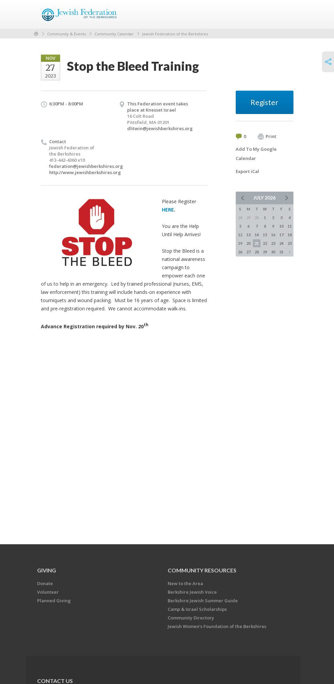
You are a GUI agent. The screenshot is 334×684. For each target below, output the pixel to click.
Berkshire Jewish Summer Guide (203, 600)
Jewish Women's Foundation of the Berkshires (217, 626)
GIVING (46, 570)
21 (257, 243)
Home (36, 34)
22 (265, 243)
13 (248, 234)
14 (257, 234)
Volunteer (48, 592)
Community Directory (191, 618)
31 (281, 252)
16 (273, 234)
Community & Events (66, 33)
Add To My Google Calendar (256, 153)
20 (248, 243)
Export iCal (247, 171)
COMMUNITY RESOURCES (202, 570)
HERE (168, 209)
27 (248, 252)
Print (267, 136)
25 (290, 243)
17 (281, 234)
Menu (285, 14)
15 (265, 234)
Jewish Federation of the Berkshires (175, 33)
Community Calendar (114, 33)
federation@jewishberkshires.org (86, 166)
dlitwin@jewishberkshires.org (160, 128)
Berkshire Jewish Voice (192, 592)
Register (264, 102)
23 (273, 243)
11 (290, 226)
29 (265, 252)
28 (257, 252)
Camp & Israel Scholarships (197, 609)
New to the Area (185, 583)
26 (240, 252)
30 (273, 252)
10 (281, 226)
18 (290, 234)
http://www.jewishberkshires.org (85, 172)
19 (240, 243)
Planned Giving (54, 600)
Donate (45, 583)
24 (281, 243)
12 (240, 234)
